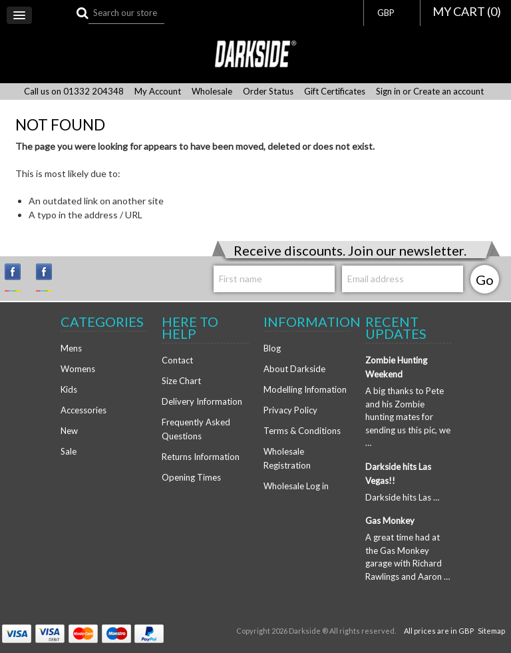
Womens (78, 368)
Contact (177, 360)
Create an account (448, 92)
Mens (71, 348)
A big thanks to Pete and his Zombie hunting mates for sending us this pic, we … (407, 416)
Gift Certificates (334, 92)
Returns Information (201, 456)
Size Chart (181, 380)
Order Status (268, 92)
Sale (69, 451)
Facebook (50, 278)
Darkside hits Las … (402, 497)
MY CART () (466, 11)
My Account (157, 92)
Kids (69, 389)
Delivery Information (202, 401)
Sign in (388, 92)
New (69, 430)
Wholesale (212, 92)
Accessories (83, 410)
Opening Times (191, 477)
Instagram (19, 278)
